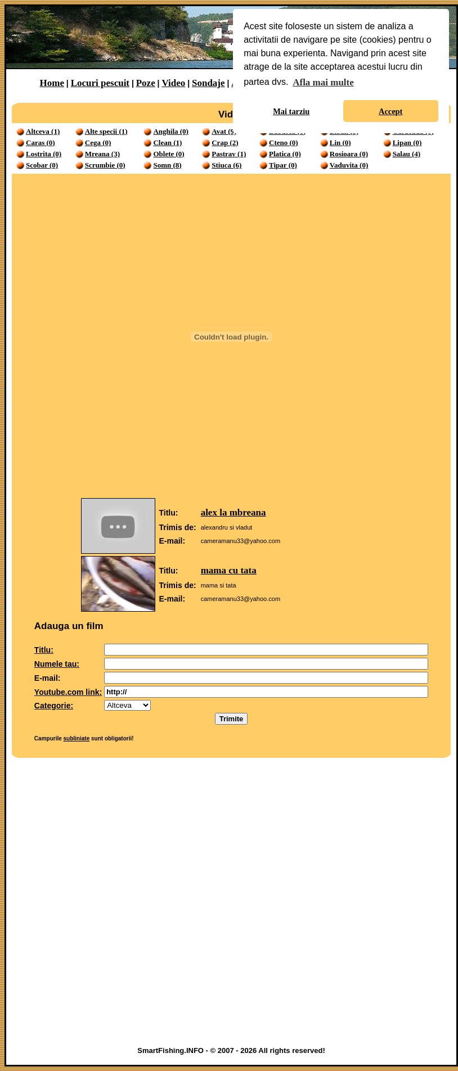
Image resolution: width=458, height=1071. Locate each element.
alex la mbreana (233, 512)
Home (52, 83)
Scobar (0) (42, 165)
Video (173, 83)
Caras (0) (40, 142)
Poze (145, 83)
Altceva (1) (43, 131)
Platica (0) (285, 154)
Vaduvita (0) (349, 165)
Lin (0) (340, 142)
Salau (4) (406, 154)
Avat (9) (224, 131)
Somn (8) (167, 165)
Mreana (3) (102, 154)
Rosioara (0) (349, 154)
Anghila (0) (170, 131)
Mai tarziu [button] (291, 111)
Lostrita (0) (43, 154)
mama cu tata (229, 570)
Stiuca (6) (226, 165)
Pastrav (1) (229, 154)
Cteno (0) (283, 142)
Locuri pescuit (100, 83)
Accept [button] (390, 111)
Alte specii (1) (106, 131)
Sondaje (208, 83)
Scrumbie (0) (105, 165)
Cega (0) (98, 142)
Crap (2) (225, 142)
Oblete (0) (168, 154)
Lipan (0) (407, 142)
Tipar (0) (283, 165)
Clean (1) (167, 142)
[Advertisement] (132, 904)
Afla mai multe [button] (323, 82)
